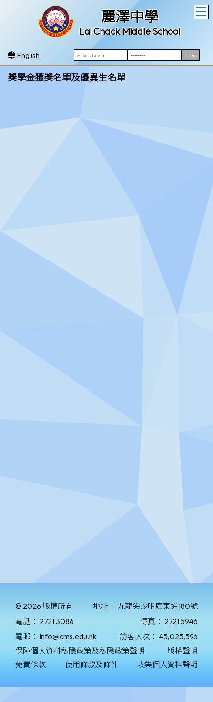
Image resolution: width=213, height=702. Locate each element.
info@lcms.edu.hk (68, 636)
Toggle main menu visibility (202, 10)
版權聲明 (182, 650)
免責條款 (30, 664)
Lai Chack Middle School (130, 31)
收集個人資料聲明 (167, 664)
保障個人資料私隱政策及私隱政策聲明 (80, 650)
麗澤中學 (129, 17)
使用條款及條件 (91, 664)
